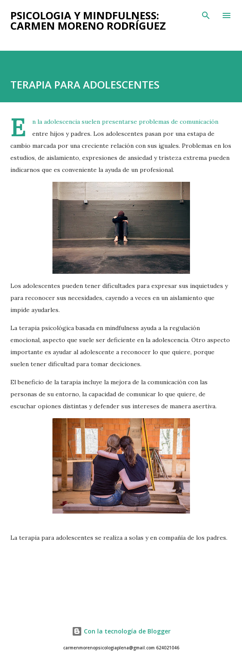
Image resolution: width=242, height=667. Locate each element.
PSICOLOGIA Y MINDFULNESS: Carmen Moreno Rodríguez (88, 20)
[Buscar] (206, 15)
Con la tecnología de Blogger (121, 631)
